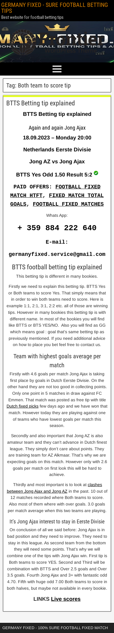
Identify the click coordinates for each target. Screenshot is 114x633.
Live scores (66, 599)
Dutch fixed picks (22, 406)
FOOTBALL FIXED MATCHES (68, 204)
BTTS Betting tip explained (40, 103)
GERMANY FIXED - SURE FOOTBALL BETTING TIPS (54, 7)
